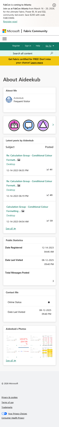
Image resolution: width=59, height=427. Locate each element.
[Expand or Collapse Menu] (4, 39)
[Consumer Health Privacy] (30, 417)
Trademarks (7, 407)
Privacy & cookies (10, 397)
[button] (12, 341)
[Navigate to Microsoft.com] (11, 31)
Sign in (28, 45)
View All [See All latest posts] (11, 228)
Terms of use (8, 402)
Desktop (10, 164)
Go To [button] (48, 45)
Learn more (37, 62)
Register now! (10, 21)
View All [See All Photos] (11, 360)
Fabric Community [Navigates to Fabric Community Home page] (35, 31)
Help (38, 45)
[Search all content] (33, 53)
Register (16, 45)
